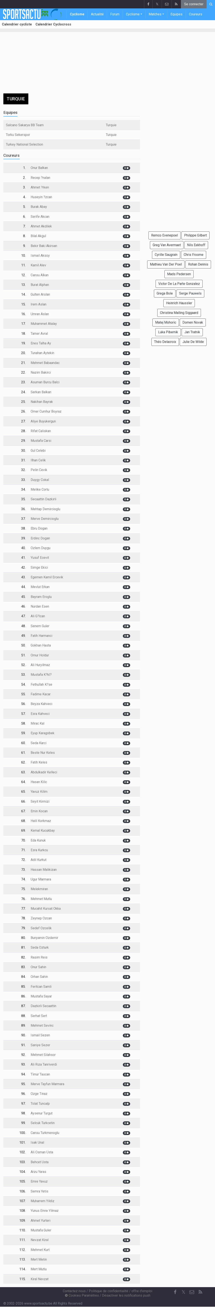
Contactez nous (74, 1291)
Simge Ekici (39, 568)
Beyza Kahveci (41, 704)
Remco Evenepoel (164, 235)
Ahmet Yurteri (40, 1221)
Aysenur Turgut (41, 1113)
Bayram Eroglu (41, 597)
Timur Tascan (40, 1074)
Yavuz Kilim (39, 792)
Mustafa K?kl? (41, 675)
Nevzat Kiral (40, 1240)
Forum (114, 14)
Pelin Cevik (39, 470)
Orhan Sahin (39, 977)
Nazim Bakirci (41, 372)
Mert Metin (39, 1259)
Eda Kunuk (38, 840)
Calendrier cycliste (17, 24)
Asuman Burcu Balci (45, 382)
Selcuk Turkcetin (43, 1123)
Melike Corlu (40, 489)
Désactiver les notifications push (126, 1295)
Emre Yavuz (39, 1181)
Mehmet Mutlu (41, 899)
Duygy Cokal (40, 480)
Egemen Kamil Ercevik (47, 577)
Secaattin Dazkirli (43, 499)
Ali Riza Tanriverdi (44, 1064)
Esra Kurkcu (39, 850)
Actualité (97, 14)
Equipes (176, 14)
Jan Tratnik (192, 332)
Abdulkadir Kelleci (44, 772)
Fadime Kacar (41, 694)
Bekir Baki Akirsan (44, 246)
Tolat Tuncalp (40, 1104)
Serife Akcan (40, 217)
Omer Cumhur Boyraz (46, 411)
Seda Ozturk (40, 947)
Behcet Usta (40, 1162)
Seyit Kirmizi (40, 801)
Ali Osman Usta (42, 1152)
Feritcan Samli (41, 987)
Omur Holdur (40, 655)
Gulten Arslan (40, 294)
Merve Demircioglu (45, 519)
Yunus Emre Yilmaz (45, 1211)
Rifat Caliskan (41, 431)
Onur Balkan (39, 168)
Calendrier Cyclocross (53, 24)
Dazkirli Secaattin (43, 1006)
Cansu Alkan (40, 275)
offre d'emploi (141, 1291)
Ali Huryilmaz (40, 665)
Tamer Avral (39, 334)
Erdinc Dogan (40, 538)
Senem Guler (40, 626)
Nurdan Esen (40, 606)
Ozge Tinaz (39, 1094)
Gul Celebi (38, 451)
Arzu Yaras (38, 1172)
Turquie (111, 125)
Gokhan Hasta (41, 645)
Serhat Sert (39, 1016)
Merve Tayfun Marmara (47, 1084)
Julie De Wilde (193, 342)
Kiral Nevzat (40, 1279)
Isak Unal (37, 1142)
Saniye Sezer (40, 1045)
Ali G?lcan (38, 616)
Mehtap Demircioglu (45, 509)
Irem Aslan (38, 304)
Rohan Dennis (198, 264)
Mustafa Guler (41, 1230)
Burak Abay (39, 207)
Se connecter (193, 4)
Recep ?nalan (40, 178)
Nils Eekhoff (196, 245)
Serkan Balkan (41, 392)
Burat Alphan (40, 285)
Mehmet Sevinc (42, 1026)
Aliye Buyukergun (43, 421)
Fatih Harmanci (41, 636)
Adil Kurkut (38, 860)
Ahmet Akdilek (41, 226)
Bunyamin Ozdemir (44, 938)
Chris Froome (193, 255)
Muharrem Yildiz (42, 1201)
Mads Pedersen (179, 274)
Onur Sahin (38, 967)
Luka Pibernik (168, 332)
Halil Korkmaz (41, 821)
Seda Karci (38, 743)
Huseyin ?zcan (41, 197)
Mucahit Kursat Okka (46, 909)
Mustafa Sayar (41, 996)
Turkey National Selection (24, 144)
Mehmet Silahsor (43, 1055)
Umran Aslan (40, 314)
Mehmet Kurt (40, 1250)
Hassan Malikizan (44, 870)
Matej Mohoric (165, 322)
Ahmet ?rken (40, 187)
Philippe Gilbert (195, 235)
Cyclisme (77, 14)
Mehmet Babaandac (45, 363)
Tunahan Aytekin (42, 353)
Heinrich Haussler (179, 303)
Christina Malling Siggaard (179, 313)
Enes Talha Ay (41, 343)
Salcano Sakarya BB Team (25, 125)
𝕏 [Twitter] (183, 1292)
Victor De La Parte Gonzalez (179, 284)
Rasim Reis (39, 957)
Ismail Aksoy (40, 256)
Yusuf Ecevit (40, 558)
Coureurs (195, 14)
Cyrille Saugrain (166, 255)
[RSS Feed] (200, 1292)
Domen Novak (192, 322)
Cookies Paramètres (82, 1295)
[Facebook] (175, 1292)
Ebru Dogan (39, 528)
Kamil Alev (38, 265)
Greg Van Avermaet (167, 245)
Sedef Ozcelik (41, 928)
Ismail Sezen (40, 1035)
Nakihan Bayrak (42, 402)
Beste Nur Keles (43, 753)
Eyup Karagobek (42, 733)
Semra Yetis (39, 1191)
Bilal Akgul (38, 236)
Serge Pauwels (190, 293)
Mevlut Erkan (40, 587)
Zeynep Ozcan (41, 918)
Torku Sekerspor (18, 135)
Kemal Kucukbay (43, 830)
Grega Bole (165, 293)
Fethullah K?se (41, 684)
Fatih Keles (39, 762)
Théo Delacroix (165, 342)
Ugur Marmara (41, 879)
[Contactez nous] (192, 1292)
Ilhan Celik (38, 460)
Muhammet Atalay (44, 324)
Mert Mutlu (39, 1269)
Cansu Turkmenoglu (45, 1133)
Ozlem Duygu (40, 548)
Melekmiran (39, 889)
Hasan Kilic (39, 782)
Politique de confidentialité (108, 1291)
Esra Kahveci (40, 714)
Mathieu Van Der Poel (166, 264)
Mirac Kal (37, 723)
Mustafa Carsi (41, 441)
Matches (155, 14)
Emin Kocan (39, 811)
